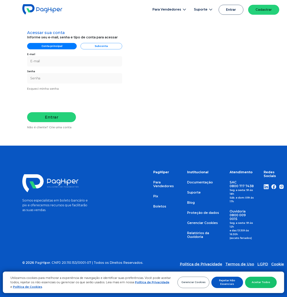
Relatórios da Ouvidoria (198, 235)
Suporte (194, 192)
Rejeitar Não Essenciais (227, 282)
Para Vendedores (163, 184)
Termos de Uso (239, 264)
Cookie (277, 264)
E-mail (74, 59)
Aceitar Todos (261, 282)
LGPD (262, 264)
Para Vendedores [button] (169, 9)
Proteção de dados (203, 213)
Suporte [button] (203, 9)
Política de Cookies (27, 287)
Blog (191, 202)
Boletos (159, 206)
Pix (155, 196)
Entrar (231, 10)
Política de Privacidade (152, 282)
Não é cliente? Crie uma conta (49, 127)
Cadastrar (264, 10)
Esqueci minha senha (43, 89)
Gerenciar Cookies (193, 282)
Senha (74, 77)
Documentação (200, 182)
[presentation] (57, 100)
